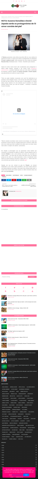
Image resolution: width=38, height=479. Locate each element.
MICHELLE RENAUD (31, 427)
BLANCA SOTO (19, 396)
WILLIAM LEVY (4, 439)
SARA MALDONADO (16, 434)
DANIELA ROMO (13, 402)
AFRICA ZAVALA (22, 387)
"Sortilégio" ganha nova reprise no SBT (16, 331)
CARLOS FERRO (13, 398)
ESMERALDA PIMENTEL (16, 409)
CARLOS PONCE (30, 398)
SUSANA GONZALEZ (28, 175)
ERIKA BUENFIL (24, 407)
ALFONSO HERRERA (5, 389)
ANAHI (17, 391)
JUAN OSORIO (26, 418)
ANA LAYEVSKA (5, 391)
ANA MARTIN (12, 391)
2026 (19, 445)
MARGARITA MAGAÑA (23, 423)
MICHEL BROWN (23, 427)
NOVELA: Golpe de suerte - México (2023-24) (18, 337)
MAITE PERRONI (5, 423)
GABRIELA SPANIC (23, 411)
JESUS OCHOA (5, 418)
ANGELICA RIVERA (5, 393)
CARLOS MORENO (21, 398)
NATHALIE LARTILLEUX (6, 430)
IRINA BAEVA (27, 414)
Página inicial (4, 16)
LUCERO (28, 420)
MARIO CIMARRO (20, 425)
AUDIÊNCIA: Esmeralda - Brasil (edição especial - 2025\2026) (21, 325)
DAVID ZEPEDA (8, 175)
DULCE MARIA (12, 405)
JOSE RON (20, 418)
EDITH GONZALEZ (19, 405)
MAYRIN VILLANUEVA (14, 427)
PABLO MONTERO (29, 430)
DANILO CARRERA (21, 402)
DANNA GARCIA (30, 402)
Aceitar (26, 474)
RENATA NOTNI (12, 432)
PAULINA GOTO (5, 432)
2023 (19, 452)
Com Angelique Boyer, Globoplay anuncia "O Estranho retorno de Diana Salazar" (21, 344)
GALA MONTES (31, 411)
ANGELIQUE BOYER (22, 393)
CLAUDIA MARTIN (14, 400)
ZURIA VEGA (20, 439)
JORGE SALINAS (13, 418)
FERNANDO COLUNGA (6, 411)
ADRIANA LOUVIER (13, 387)
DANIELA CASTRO (5, 402)
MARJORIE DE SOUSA (30, 425)
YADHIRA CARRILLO (12, 439)
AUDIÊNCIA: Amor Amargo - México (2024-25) (18, 308)
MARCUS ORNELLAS (13, 423)
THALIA (12, 436)
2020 (19, 459)
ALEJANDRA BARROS (31, 387)
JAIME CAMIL (25, 416)
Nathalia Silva (18, 191)
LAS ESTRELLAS (16, 175)
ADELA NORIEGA (5, 387)
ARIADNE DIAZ (30, 393)
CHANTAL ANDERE (5, 400)
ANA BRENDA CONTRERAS (24, 389)
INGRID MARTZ (21, 414)
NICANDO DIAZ (15, 430)
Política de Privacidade (17, 475)
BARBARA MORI (5, 396)
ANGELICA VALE (14, 393)
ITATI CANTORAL (5, 416)
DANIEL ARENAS (31, 400)
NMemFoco (25, 477)
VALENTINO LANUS (19, 436)
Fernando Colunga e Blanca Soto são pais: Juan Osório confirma (22, 295)
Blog (15, 477)
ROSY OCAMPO (20, 432)
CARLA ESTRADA (5, 398)
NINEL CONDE (21, 430)
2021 (19, 457)
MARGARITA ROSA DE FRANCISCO (8, 425)
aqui (25, 160)
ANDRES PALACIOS (24, 391)
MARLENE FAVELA (5, 427)
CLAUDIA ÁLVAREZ (22, 400)
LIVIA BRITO (22, 420)
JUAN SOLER (33, 418)
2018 (19, 464)
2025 (19, 447)
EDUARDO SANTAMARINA (7, 407)
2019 (19, 462)
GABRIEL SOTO (15, 411)
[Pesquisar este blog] (14, 277)
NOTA (21, 175)
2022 (19, 455)
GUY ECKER (4, 414)
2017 (19, 467)
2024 (19, 450)
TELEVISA (9, 16)
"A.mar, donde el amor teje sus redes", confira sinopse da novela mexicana (22, 302)
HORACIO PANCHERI (12, 414)
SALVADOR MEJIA (28, 432)
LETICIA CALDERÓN (15, 420)
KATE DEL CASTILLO (5, 420)
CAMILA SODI (26, 396)
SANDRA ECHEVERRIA (6, 434)
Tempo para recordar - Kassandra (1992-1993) (18, 318)
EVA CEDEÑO (24, 409)
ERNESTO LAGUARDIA (6, 409)
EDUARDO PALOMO (28, 405)
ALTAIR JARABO (14, 389)
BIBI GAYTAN (12, 396)
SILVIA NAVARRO (24, 434)
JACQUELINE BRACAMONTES (15, 416)
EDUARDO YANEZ (17, 407)
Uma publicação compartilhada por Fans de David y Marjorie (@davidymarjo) (19, 131)
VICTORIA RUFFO (28, 436)
